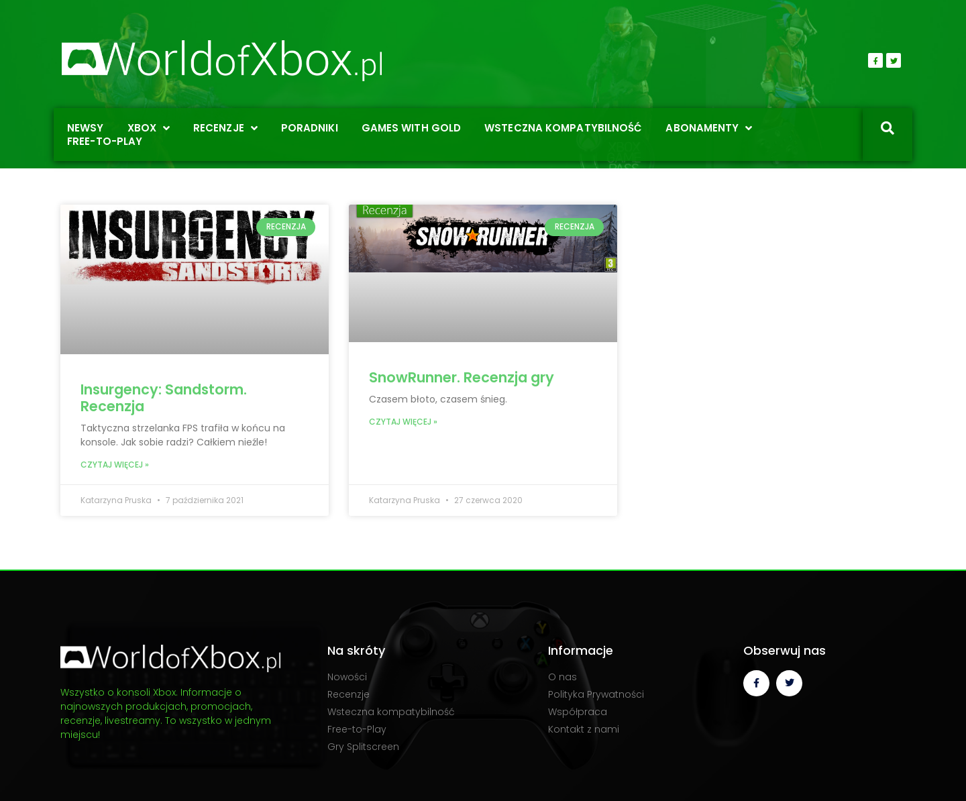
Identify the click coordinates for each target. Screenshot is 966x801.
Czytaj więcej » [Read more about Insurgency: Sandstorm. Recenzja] (114, 464)
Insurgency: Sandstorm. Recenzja (163, 398)
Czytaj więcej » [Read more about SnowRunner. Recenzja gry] (403, 421)
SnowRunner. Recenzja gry (461, 377)
